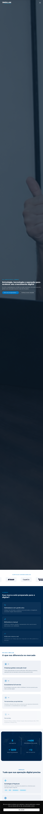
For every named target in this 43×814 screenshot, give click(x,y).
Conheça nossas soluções (27, 292)
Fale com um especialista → (10, 292)
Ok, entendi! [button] (21, 809)
